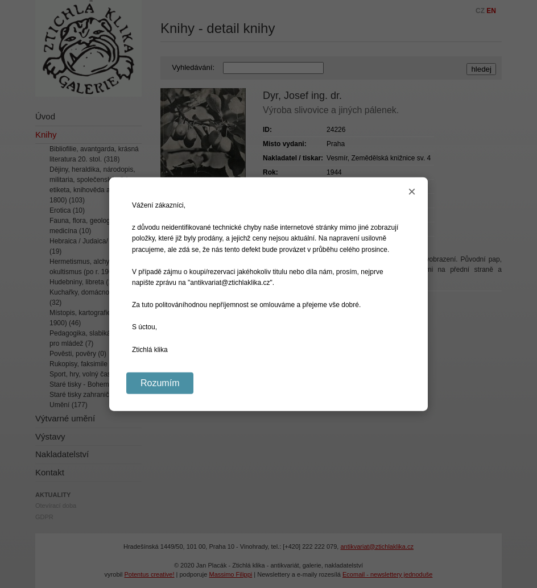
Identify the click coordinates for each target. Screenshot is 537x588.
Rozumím (160, 382)
